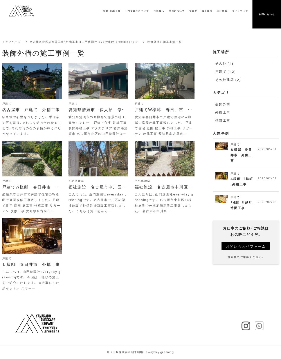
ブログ (193, 11)
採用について (177, 11)
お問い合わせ (267, 14)
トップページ (11, 42)
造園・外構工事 (112, 11)
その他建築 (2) (228, 79)
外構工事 (222, 112)
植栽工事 (222, 120)
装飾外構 (222, 104)
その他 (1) (224, 63)
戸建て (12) (225, 71)
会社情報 (222, 11)
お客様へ (158, 11)
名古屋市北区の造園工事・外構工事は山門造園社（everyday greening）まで (84, 42)
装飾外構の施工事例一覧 (164, 42)
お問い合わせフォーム (246, 246)
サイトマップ (240, 11)
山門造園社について (137, 11)
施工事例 (207, 11)
